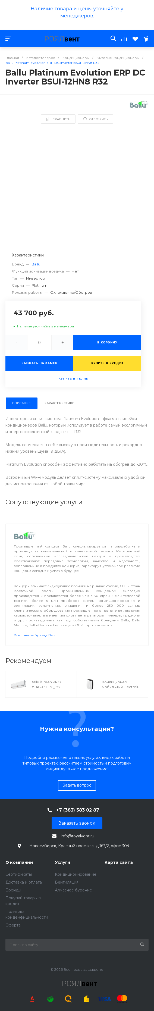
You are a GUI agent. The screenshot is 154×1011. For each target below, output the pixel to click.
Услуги (62, 862)
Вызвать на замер (39, 363)
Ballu (36, 264)
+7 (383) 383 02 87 (77, 810)
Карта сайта (119, 862)
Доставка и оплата (23, 882)
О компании (19, 862)
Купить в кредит (107, 363)
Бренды (13, 890)
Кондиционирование (75, 874)
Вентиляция (66, 882)
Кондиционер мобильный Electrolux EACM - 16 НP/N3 (121, 687)
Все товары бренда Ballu (35, 635)
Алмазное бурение (73, 890)
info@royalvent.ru (77, 836)
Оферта (13, 925)
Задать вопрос (77, 785)
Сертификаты (18, 874)
